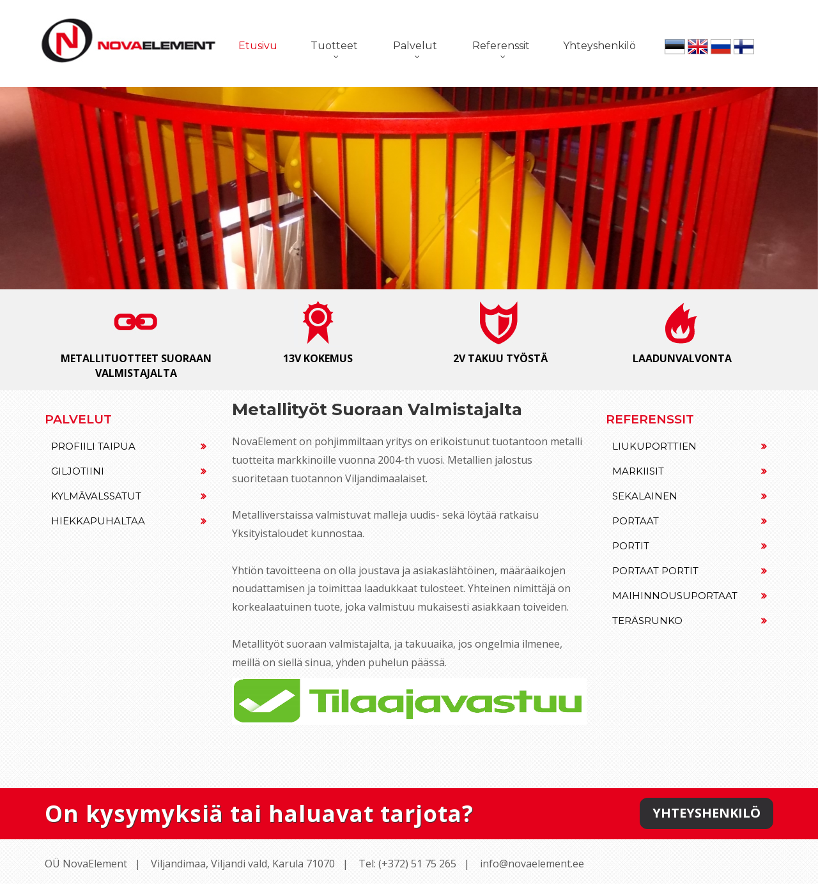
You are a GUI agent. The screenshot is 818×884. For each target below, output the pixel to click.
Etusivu (257, 46)
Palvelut (415, 46)
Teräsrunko (690, 620)
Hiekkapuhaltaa (128, 521)
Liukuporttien (690, 446)
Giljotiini (128, 471)
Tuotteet (334, 46)
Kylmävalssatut (128, 496)
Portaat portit (690, 571)
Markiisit (690, 471)
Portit (690, 546)
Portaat (690, 521)
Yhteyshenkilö (599, 46)
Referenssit (501, 46)
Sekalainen (690, 496)
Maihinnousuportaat (690, 596)
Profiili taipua (128, 446)
